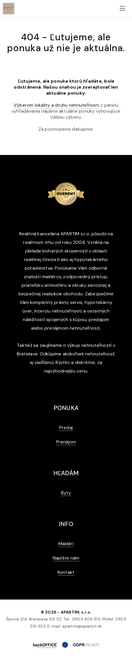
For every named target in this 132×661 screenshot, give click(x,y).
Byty (66, 493)
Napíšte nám (66, 558)
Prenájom (66, 442)
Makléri (66, 544)
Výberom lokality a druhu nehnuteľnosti (56, 105)
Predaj (66, 428)
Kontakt (66, 572)
